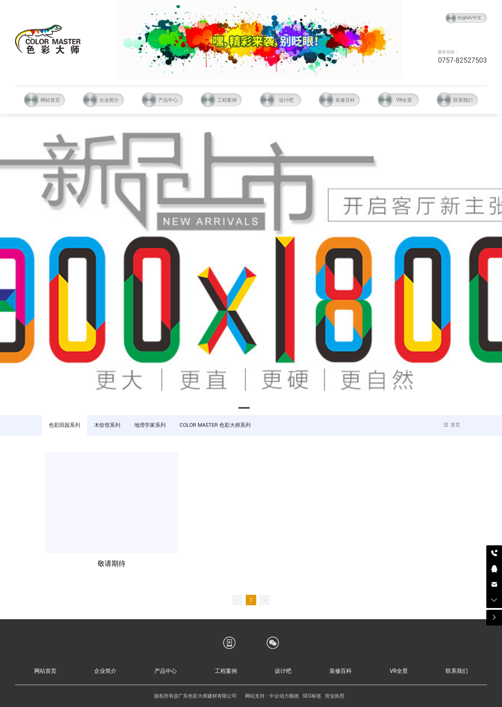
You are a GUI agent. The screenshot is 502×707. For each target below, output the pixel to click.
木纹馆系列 (107, 425)
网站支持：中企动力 (267, 696)
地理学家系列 (150, 425)
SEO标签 (312, 696)
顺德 (294, 696)
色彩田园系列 (64, 425)
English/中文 (469, 17)
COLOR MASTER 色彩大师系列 (215, 425)
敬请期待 (112, 563)
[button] (244, 408)
